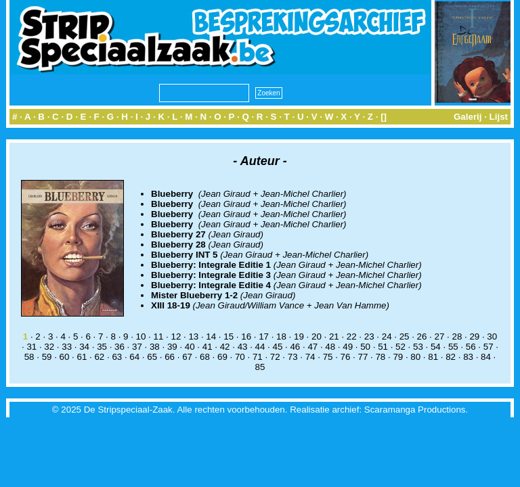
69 (222, 357)
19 (299, 336)
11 (159, 336)
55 (453, 347)
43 (243, 347)
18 (281, 336)
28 (457, 336)
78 (380, 357)
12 (176, 336)
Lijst (499, 117)
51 (383, 347)
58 (29, 357)
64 (134, 357)
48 (330, 347)
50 (365, 347)
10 (141, 336)
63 (117, 357)
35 (102, 347)
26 (422, 336)
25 (404, 336)
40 (190, 347)
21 (334, 336)
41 (207, 347)
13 (193, 336)
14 (211, 336)
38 (155, 347)
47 (312, 347)
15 (228, 336)
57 (488, 347)
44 (260, 347)
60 (65, 357)
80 (415, 357)
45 (278, 347)
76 (346, 357)
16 (246, 336)
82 (451, 357)
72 (275, 357)
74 (310, 357)
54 (436, 347)
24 (387, 336)
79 (398, 357)
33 (67, 347)
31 (31, 347)
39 (172, 347)
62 (99, 357)
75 (328, 357)
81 (433, 357)
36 (119, 347)
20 (316, 336)
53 (418, 347)
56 (471, 347)
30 (492, 336)
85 (260, 367)
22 (352, 336)
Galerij (468, 117)
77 (363, 357)
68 (205, 357)
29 (474, 336)
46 (295, 347)
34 (84, 347)
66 (170, 357)
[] (384, 117)
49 (348, 347)
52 (400, 347)
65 (152, 357)
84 (486, 357)
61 (82, 357)
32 (49, 347)
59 (47, 357)
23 (369, 336)
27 (440, 336)
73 (293, 357)
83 (468, 357)
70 (240, 357)
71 (258, 357)
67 (187, 357)
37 (137, 347)
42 (225, 347)
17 (264, 336)
